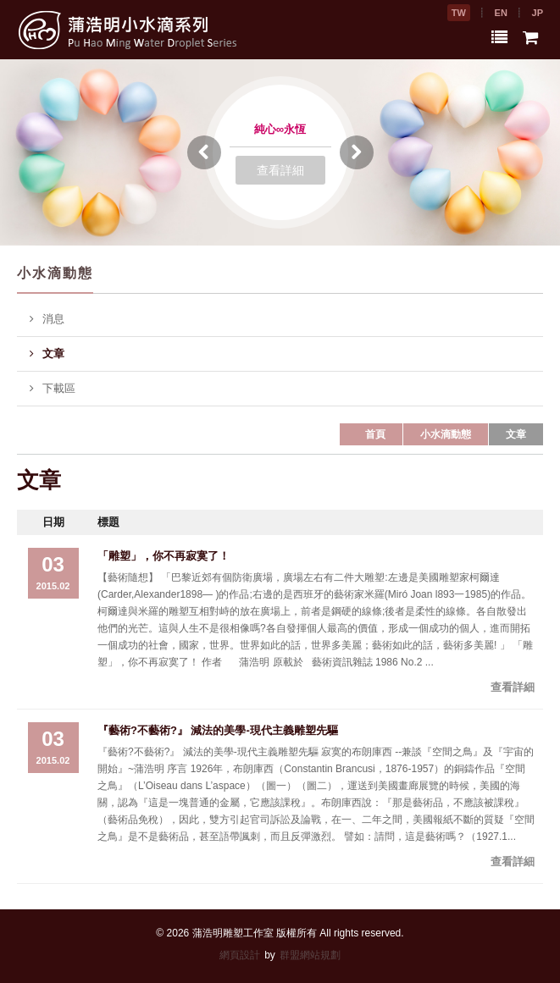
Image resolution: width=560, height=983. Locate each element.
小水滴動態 (445, 434)
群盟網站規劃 (310, 955)
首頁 (375, 434)
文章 (47, 353)
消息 (47, 319)
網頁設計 (239, 955)
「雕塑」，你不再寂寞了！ (163, 555)
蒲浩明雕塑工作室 (233, 933)
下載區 (52, 388)
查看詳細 (280, 170)
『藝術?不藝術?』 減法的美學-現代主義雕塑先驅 (217, 730)
